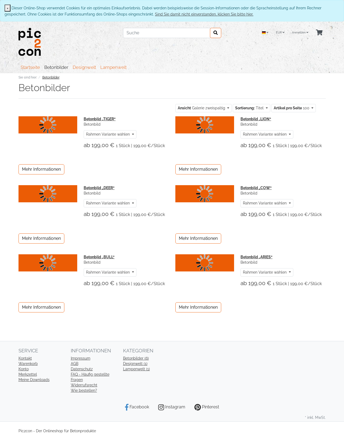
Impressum (80, 358)
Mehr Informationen (41, 169)
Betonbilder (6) (136, 358)
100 (292, 108)
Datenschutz (82, 369)
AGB (74, 363)
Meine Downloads (34, 380)
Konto (24, 369)
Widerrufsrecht (84, 385)
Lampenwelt (113, 67)
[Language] (265, 33)
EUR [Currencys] (280, 32)
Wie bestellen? (84, 390)
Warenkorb (28, 363)
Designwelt (84, 67)
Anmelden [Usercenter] (300, 32)
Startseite (30, 67)
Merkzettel (28, 374)
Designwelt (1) (135, 363)
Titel (250, 108)
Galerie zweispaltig (202, 108)
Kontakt (25, 358)
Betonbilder (56, 67)
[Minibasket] (319, 33)
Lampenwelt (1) (136, 369)
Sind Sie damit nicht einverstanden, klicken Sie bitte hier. (204, 14)
